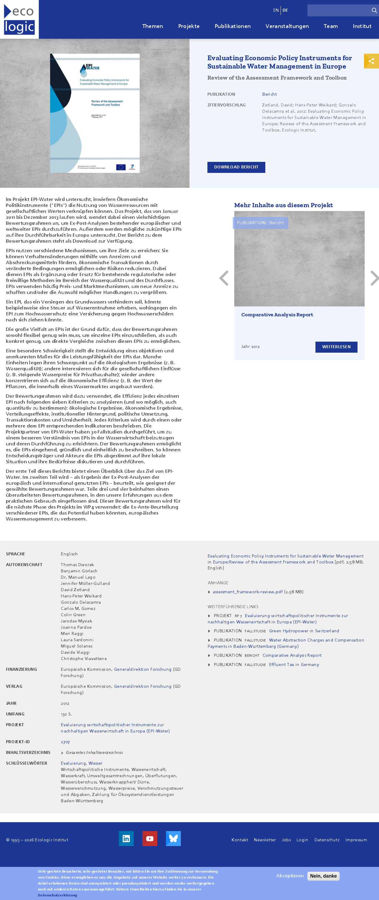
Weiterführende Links (233, 607)
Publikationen (233, 26)
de (285, 10)
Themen (152, 26)
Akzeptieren (290, 876)
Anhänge (218, 583)
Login (303, 840)
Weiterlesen (336, 347)
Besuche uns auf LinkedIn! (126, 838)
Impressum (356, 840)
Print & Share (371, 61)
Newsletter (265, 840)
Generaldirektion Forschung (143, 669)
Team (331, 26)
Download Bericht (236, 167)
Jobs (286, 840)
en (276, 10)
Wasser (96, 763)
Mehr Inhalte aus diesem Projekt (283, 205)
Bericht (269, 94)
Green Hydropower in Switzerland (304, 631)
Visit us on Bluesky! (173, 838)
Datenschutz (327, 840)
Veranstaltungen (287, 26)
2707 (65, 742)
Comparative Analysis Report (277, 314)
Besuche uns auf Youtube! (149, 838)
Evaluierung (73, 763)
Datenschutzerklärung (57, 895)
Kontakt (240, 840)
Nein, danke (323, 876)
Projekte (189, 26)
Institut (362, 26)
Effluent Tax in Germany (294, 665)
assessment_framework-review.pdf (248, 592)
